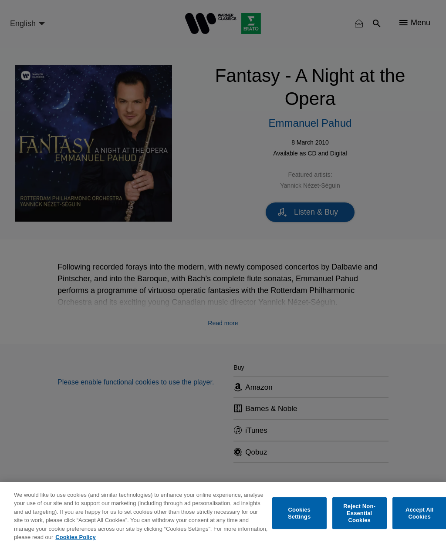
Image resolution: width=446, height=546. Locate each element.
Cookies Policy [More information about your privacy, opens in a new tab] (75, 537)
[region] (223, 514)
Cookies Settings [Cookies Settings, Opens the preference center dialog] (299, 513)
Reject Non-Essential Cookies (359, 513)
